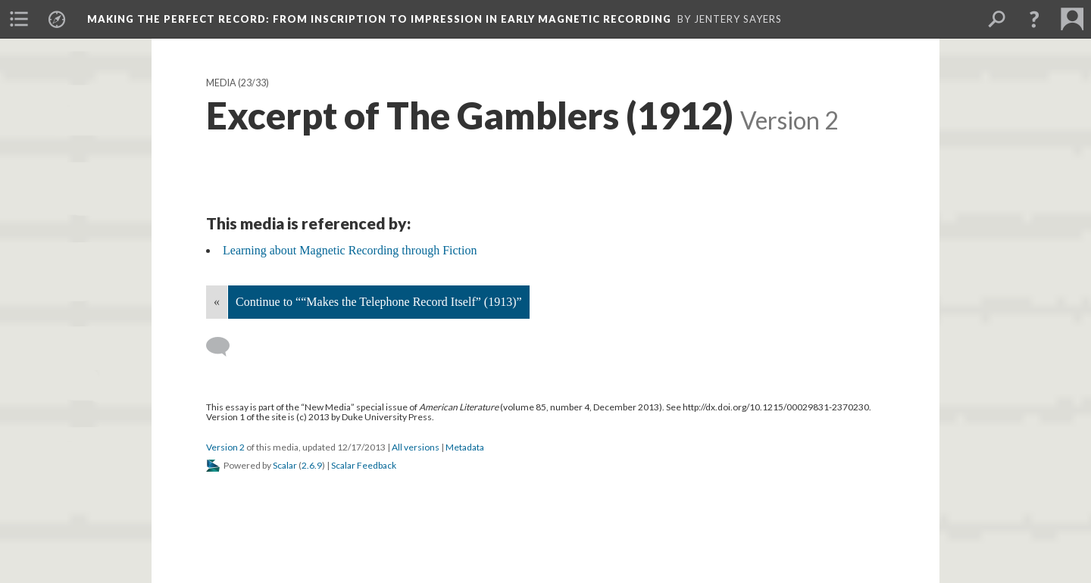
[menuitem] (19, 19)
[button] (1034, 19)
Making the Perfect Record (379, 19)
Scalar (285, 465)
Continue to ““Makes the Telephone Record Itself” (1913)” (379, 301)
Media (221, 83)
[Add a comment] (224, 347)
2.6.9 (312, 465)
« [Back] (217, 301)
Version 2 (225, 447)
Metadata (464, 447)
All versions (415, 447)
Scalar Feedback (363, 465)
